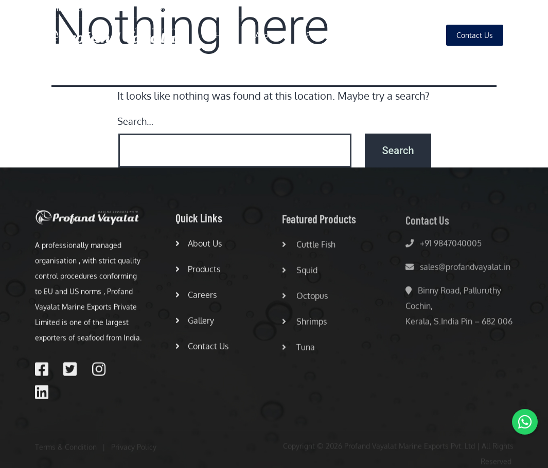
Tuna (298, 351)
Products (320, 35)
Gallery (414, 35)
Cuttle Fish (308, 249)
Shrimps (304, 326)
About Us (270, 35)
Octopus (305, 300)
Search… (135, 121)
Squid (299, 274)
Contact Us (201, 349)
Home (225, 35)
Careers (368, 35)
